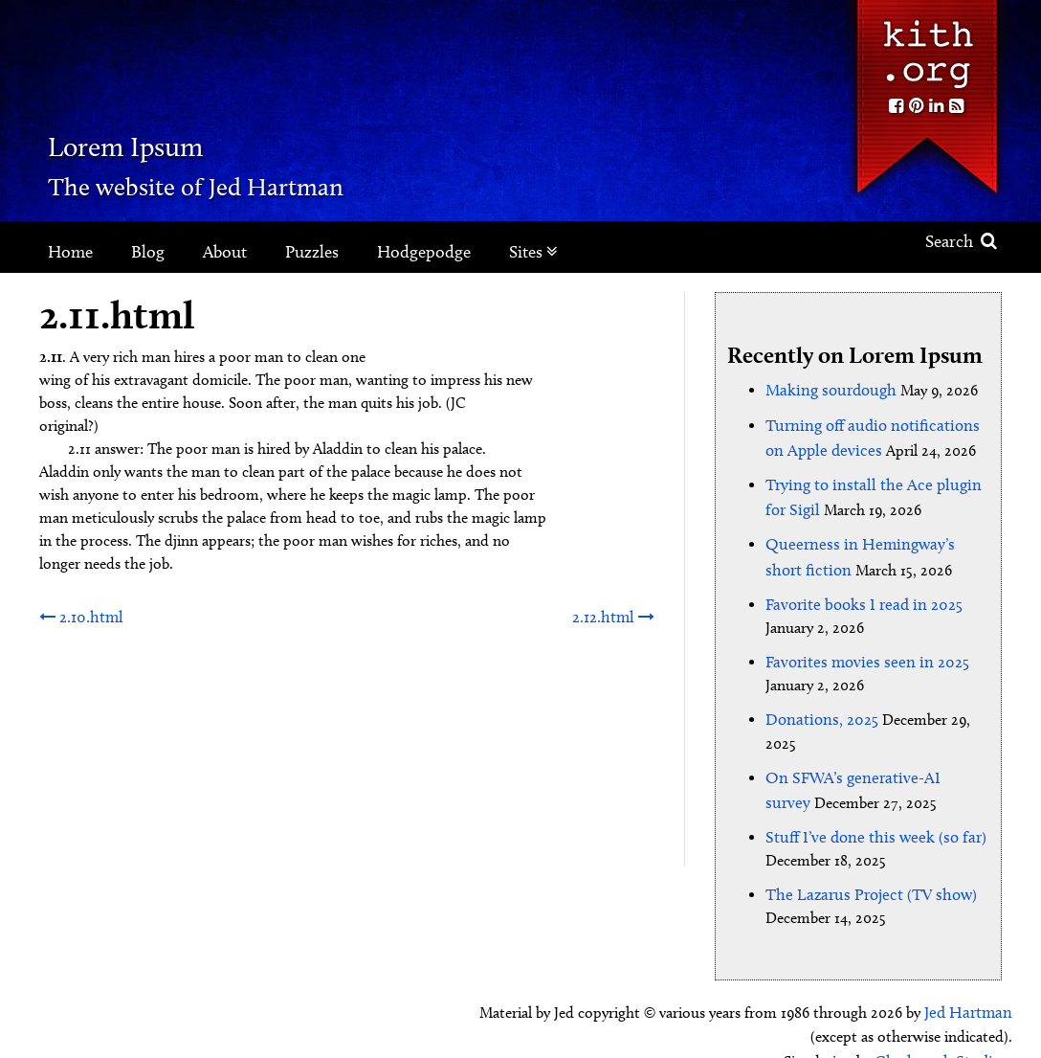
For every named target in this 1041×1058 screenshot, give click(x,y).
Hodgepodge (424, 251)
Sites (533, 251)
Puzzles (312, 251)
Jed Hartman (970, 981)
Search (961, 241)
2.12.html (614, 615)
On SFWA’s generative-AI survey (867, 754)
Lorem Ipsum (194, 138)
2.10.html (79, 615)
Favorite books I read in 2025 (857, 587)
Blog (148, 251)
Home (70, 251)
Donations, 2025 (818, 698)
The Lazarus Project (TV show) (864, 865)
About (225, 251)
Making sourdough (826, 388)
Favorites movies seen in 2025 (859, 643)
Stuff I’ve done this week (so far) (868, 809)
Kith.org (926, 46)
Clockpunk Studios (946, 1027)
